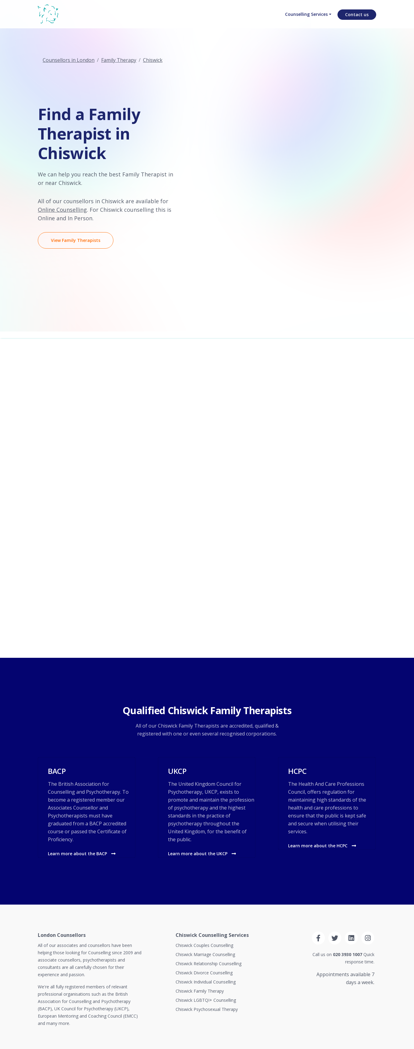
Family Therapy (118, 60)
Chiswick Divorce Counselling (204, 973)
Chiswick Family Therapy (200, 991)
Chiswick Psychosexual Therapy (207, 1009)
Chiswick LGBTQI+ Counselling (206, 1000)
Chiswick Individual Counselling (206, 982)
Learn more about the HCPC (322, 846)
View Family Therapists (75, 240)
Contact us (357, 20)
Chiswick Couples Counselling (204, 945)
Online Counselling (62, 209)
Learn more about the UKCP (202, 853)
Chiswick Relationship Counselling (208, 963)
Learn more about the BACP (82, 853)
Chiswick (152, 60)
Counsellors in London (69, 60)
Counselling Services (304, 20)
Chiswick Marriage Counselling (205, 954)
